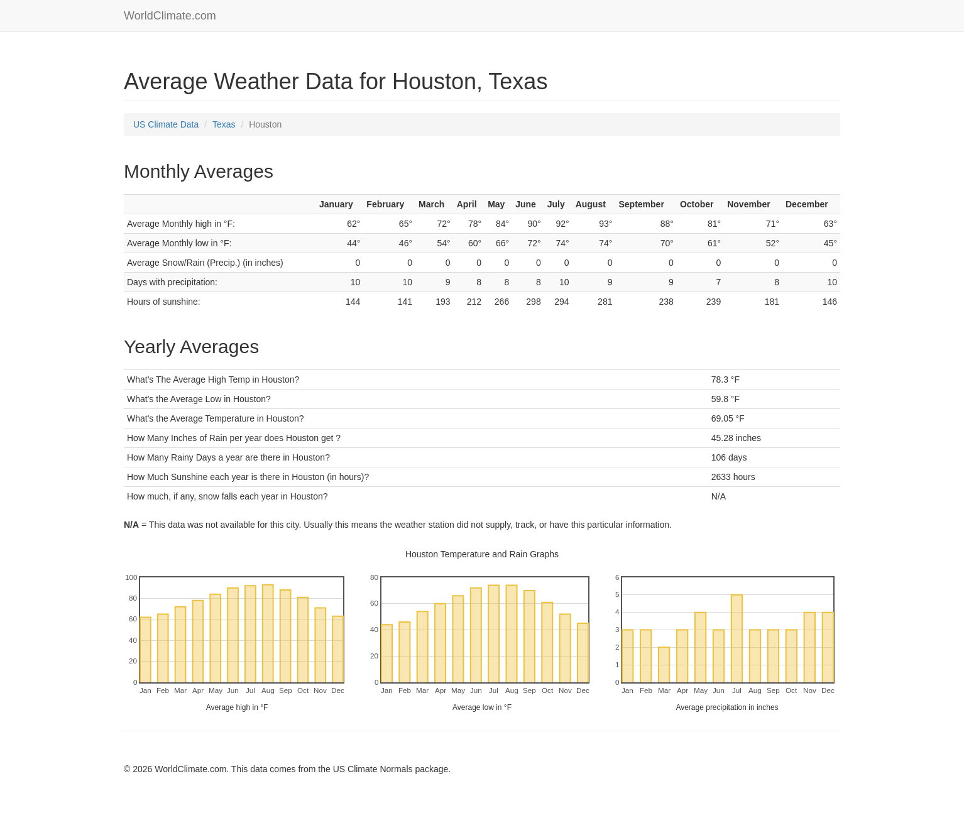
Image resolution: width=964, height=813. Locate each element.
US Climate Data (166, 124)
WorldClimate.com (170, 15)
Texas (224, 124)
